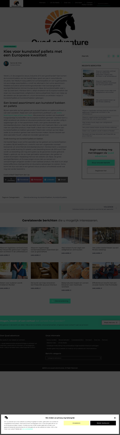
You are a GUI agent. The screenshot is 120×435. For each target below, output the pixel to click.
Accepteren (76, 423)
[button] (115, 418)
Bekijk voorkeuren (103, 423)
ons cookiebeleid (27, 429)
